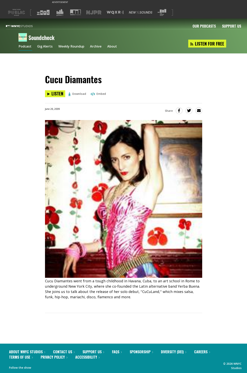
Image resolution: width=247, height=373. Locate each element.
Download (77, 94)
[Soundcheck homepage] (23, 37)
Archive (101, 47)
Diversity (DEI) (173, 351)
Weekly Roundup (75, 47)
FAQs (117, 351)
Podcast (25, 47)
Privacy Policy (54, 357)
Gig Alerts (46, 47)
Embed (98, 94)
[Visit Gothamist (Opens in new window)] (60, 12)
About (118, 47)
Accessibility (87, 357)
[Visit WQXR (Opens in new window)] (115, 12)
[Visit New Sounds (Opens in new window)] (140, 12)
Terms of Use (21, 357)
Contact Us (64, 351)
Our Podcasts (204, 26)
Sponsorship (141, 351)
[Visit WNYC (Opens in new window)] (43, 12)
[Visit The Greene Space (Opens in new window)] (162, 12)
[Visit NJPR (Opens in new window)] (93, 12)
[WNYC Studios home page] (24, 26)
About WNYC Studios (27, 351)
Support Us (231, 26)
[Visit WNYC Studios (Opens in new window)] (75, 12)
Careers (202, 351)
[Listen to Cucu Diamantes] (55, 93)
